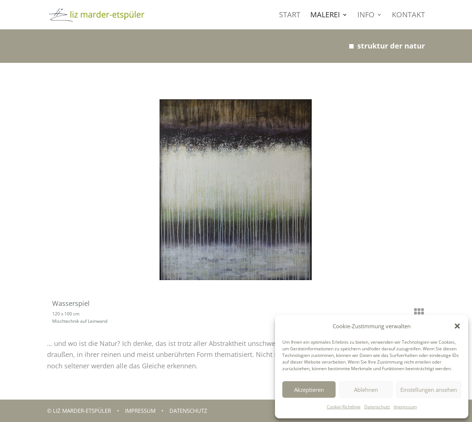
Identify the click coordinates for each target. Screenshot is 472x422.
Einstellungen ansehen (428, 389)
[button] (457, 326)
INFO (366, 15)
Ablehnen (366, 389)
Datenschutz (377, 407)
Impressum (405, 407)
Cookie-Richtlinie (344, 407)
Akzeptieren (309, 389)
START (289, 15)
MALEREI (325, 15)
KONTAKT (408, 15)
